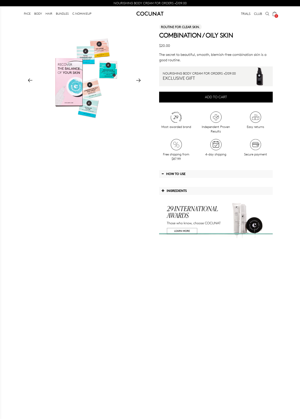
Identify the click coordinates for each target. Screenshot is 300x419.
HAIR (49, 13)
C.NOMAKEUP (82, 13)
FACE (27, 13)
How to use (173, 173)
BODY (38, 13)
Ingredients (174, 190)
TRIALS (245, 14)
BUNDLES (62, 13)
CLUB (258, 14)
